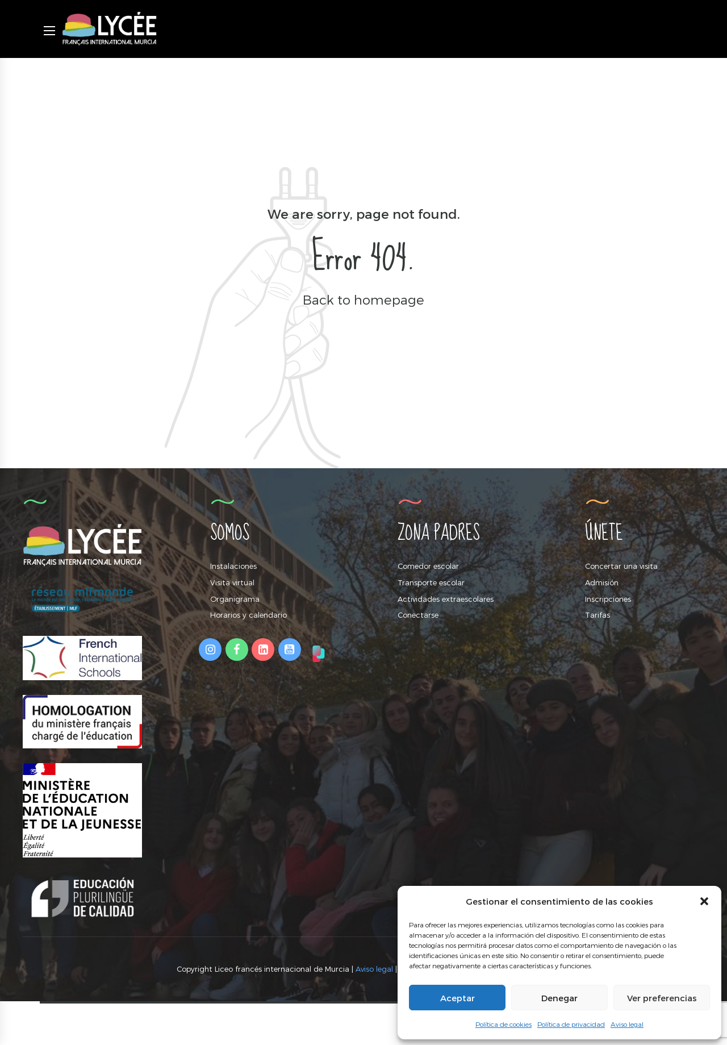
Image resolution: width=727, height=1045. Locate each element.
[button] (704, 901)
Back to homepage (363, 299)
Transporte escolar (431, 582)
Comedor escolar (428, 566)
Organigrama (235, 598)
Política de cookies (503, 1024)
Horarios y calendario (248, 614)
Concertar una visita (621, 566)
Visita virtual (232, 582)
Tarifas (597, 614)
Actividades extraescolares (446, 598)
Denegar (559, 998)
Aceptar (457, 998)
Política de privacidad (571, 1024)
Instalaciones (233, 566)
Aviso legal (627, 1024)
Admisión (602, 582)
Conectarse (418, 614)
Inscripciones (608, 598)
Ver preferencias (662, 998)
